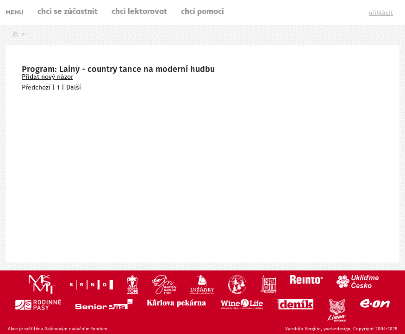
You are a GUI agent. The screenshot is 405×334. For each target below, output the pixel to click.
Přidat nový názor (47, 77)
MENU (15, 13)
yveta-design (337, 329)
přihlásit (380, 13)
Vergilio (313, 329)
